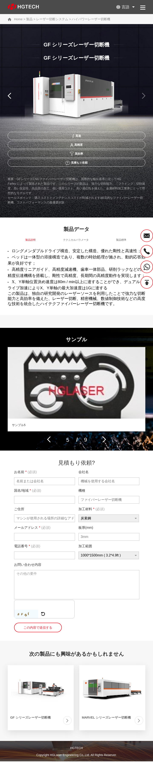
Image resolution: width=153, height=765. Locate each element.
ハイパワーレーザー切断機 (91, 19)
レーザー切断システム (52, 19)
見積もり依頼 (76, 165)
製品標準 (121, 243)
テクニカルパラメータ (76, 243)
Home (18, 19)
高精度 (76, 146)
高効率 (76, 156)
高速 (76, 136)
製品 (29, 19)
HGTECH (76, 751)
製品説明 (30, 243)
